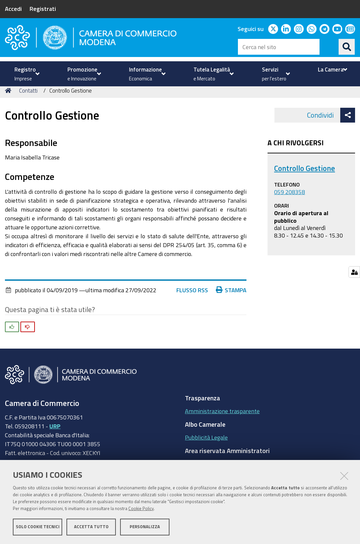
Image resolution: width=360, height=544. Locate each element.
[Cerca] (347, 47)
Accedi (13, 9)
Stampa (231, 302)
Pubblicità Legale (206, 449)
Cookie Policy (141, 508)
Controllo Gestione (304, 180)
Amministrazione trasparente (222, 423)
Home (9, 102)
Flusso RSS (192, 302)
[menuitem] (26, 73)
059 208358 (289, 204)
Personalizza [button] (145, 527)
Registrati (43, 9)
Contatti (28, 102)
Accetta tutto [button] (91, 527)
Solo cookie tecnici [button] (38, 527)
